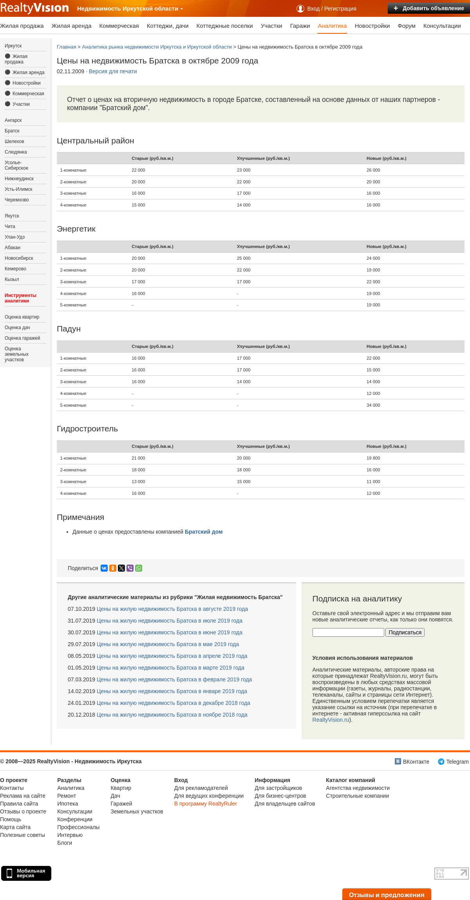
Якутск (12, 216)
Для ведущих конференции (209, 796)
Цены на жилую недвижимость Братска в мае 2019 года (168, 644)
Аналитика (332, 25)
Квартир (120, 788)
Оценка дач (17, 327)
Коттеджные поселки (224, 25)
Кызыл (12, 279)
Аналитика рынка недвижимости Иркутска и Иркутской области (157, 47)
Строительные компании (357, 796)
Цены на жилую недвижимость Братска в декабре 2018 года (173, 703)
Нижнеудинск (19, 178)
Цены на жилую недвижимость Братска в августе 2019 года (172, 609)
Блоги (64, 843)
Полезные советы (22, 835)
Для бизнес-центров (280, 796)
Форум (407, 25)
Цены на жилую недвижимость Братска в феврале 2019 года (174, 679)
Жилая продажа (22, 25)
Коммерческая (119, 25)
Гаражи (300, 25)
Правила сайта (19, 803)
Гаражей (121, 803)
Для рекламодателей (201, 788)
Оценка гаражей (22, 338)
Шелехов (14, 141)
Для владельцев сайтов (285, 803)
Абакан (12, 247)
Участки (271, 25)
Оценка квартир (22, 317)
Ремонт (66, 796)
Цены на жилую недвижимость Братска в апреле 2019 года (172, 656)
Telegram (457, 762)
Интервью (70, 835)
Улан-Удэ (15, 237)
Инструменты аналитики (20, 298)
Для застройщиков (278, 788)
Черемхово (17, 200)
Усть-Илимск (18, 189)
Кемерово (15, 269)
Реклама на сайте (22, 796)
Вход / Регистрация (331, 8)
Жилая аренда (72, 25)
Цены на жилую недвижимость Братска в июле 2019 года (169, 621)
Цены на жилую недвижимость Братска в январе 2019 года (172, 691)
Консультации (442, 25)
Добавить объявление (429, 8)
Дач (115, 796)
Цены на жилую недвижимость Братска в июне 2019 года (169, 632)
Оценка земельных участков (17, 354)
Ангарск (13, 120)
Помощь (10, 819)
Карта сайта (15, 827)
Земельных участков (136, 811)
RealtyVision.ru (331, 720)
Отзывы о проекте (23, 811)
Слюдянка (16, 152)
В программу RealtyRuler (205, 803)
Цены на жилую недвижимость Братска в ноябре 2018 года (172, 715)
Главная (66, 47)
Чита (10, 226)
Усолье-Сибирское (16, 165)
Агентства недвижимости (358, 788)
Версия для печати (113, 71)
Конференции (74, 819)
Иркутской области (153, 8)
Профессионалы (78, 827)
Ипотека (67, 803)
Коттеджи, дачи (168, 25)
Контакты (12, 788)
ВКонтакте (416, 762)
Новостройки (372, 25)
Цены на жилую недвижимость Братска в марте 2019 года (170, 668)
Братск (12, 131)
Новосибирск (19, 258)
